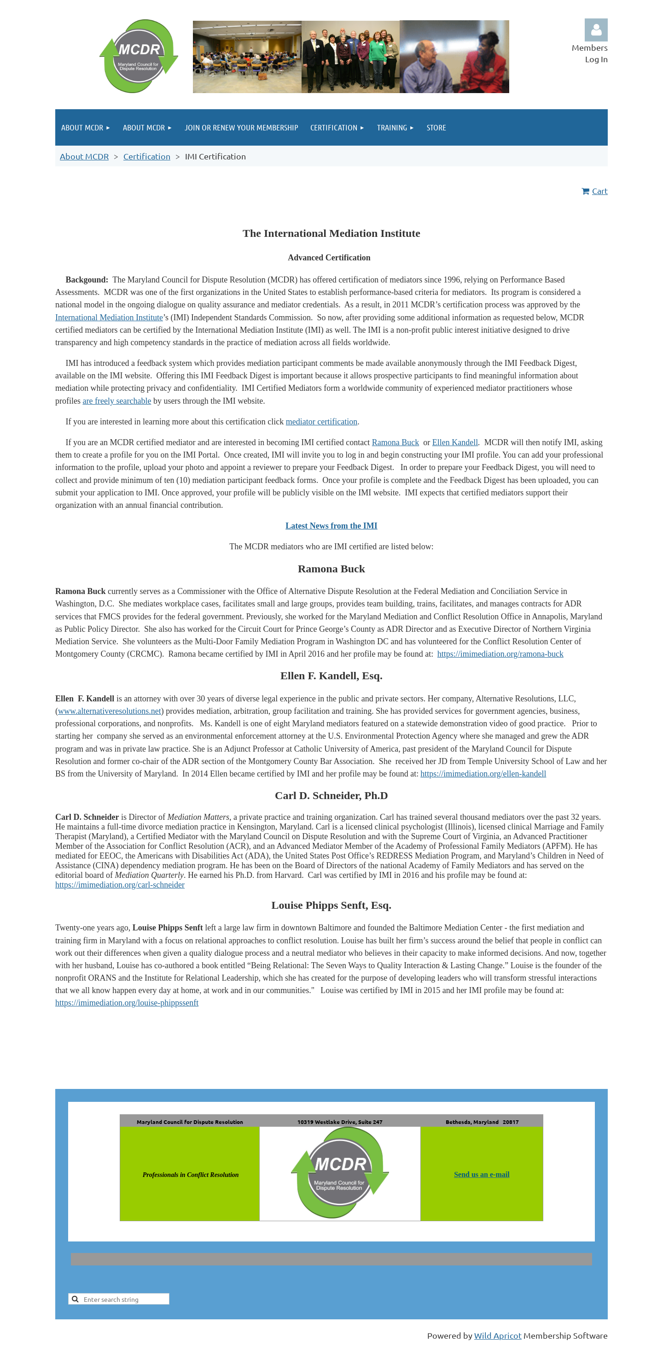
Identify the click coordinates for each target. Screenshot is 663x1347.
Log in (596, 29)
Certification (146, 156)
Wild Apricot (498, 1335)
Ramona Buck (395, 442)
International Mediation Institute (109, 317)
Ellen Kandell (455, 442)
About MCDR (84, 156)
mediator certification (321, 421)
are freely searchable (116, 401)
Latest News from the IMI (331, 525)
